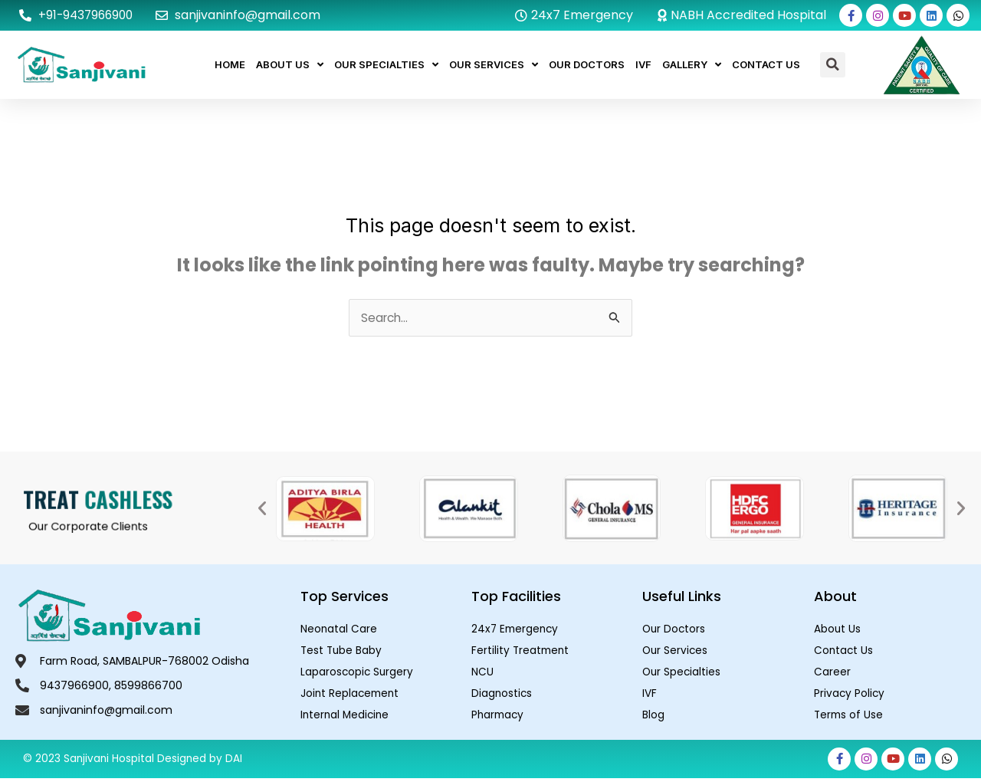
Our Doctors (587, 64)
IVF (643, 64)
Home (230, 64)
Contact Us (766, 64)
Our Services (493, 64)
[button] (832, 64)
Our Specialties (386, 64)
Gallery (691, 64)
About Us (289, 64)
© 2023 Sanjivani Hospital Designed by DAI (133, 762)
